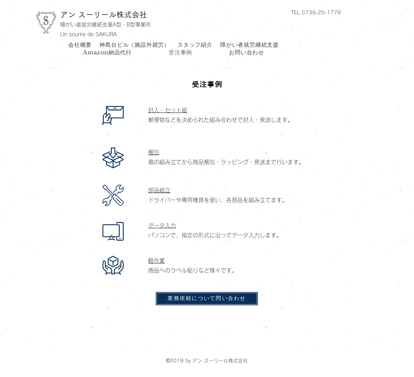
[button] (338, 12)
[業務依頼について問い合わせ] (206, 299)
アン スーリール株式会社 (103, 14)
